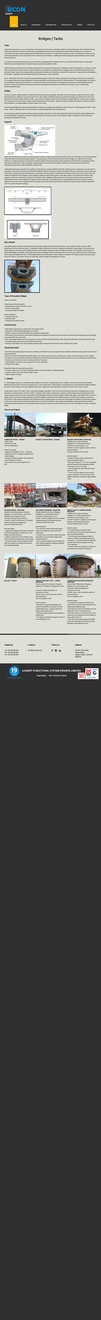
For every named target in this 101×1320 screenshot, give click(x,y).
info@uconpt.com (35, 650)
